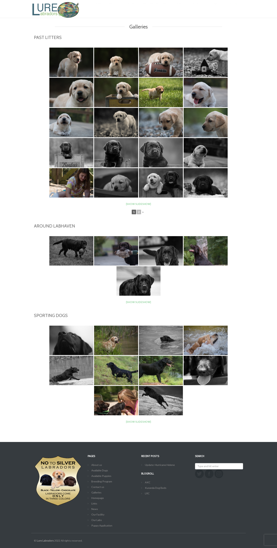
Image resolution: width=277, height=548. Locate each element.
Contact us (197, 7)
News (179, 7)
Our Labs (130, 7)
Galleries (233, 7)
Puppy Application (101, 525)
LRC (147, 493)
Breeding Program (156, 7)
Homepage (97, 497)
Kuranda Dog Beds (155, 487)
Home (98, 7)
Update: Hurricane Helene (160, 464)
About (113, 7)
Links (216, 7)
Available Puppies (101, 475)
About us (96, 464)
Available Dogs (99, 470)
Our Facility (97, 514)
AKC (147, 482)
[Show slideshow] (138, 204)
